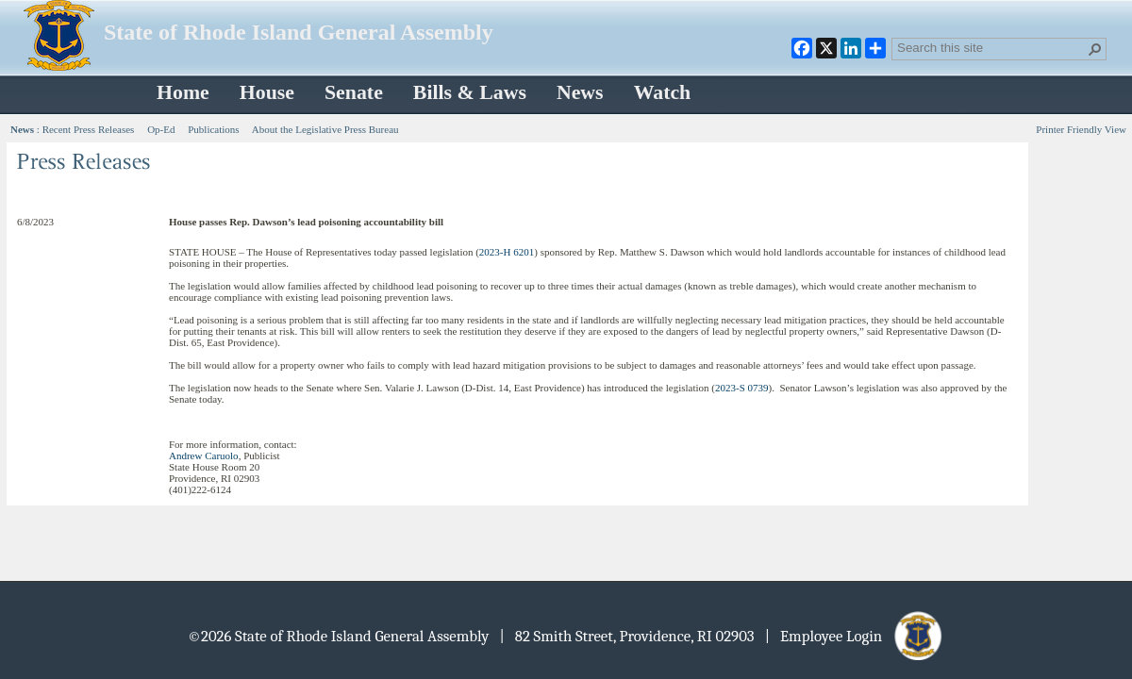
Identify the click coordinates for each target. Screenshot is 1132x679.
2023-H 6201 (506, 251)
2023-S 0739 (742, 387)
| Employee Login (855, 636)
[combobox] (991, 47)
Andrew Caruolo (204, 455)
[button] (1095, 49)
